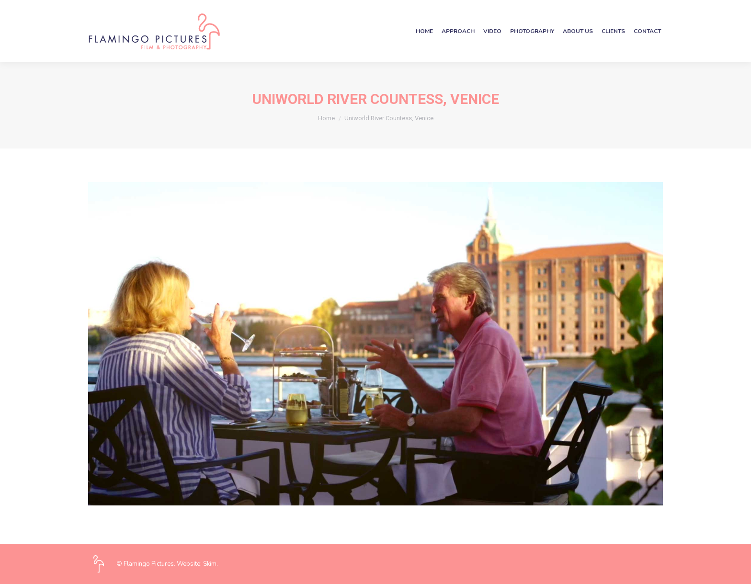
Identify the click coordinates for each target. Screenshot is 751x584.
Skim (209, 564)
